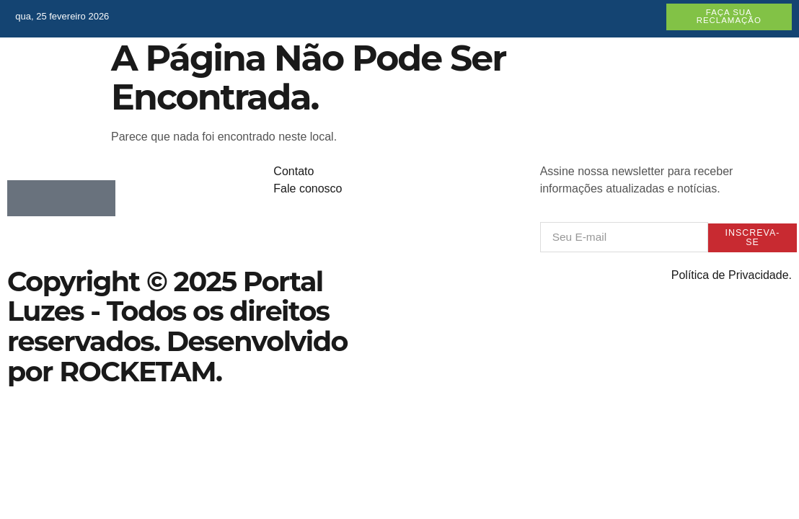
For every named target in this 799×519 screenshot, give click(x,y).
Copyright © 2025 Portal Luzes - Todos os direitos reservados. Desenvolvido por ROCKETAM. (177, 327)
